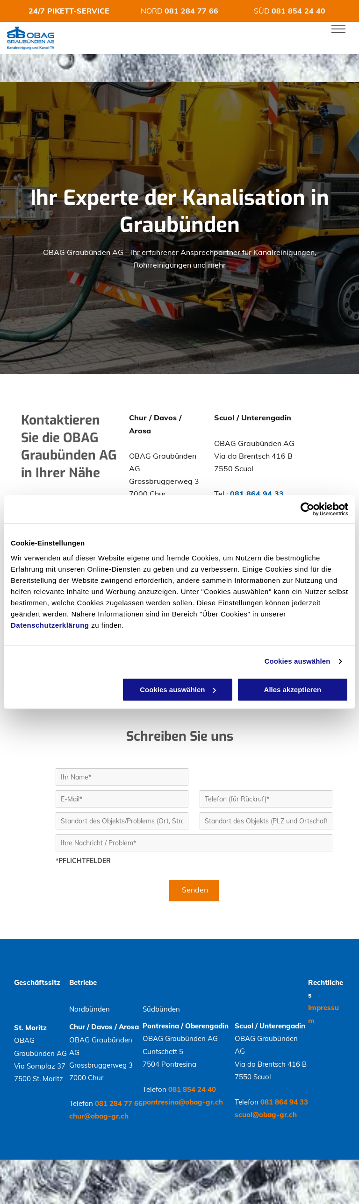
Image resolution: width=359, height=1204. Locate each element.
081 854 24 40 (298, 10)
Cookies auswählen (297, 661)
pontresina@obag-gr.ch (183, 1102)
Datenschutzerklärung (50, 625)
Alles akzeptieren (293, 690)
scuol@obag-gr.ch (266, 1114)
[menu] (338, 29)
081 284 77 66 (191, 10)
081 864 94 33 (257, 493)
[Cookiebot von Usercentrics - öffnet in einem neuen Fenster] (307, 509)
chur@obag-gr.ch (99, 1116)
